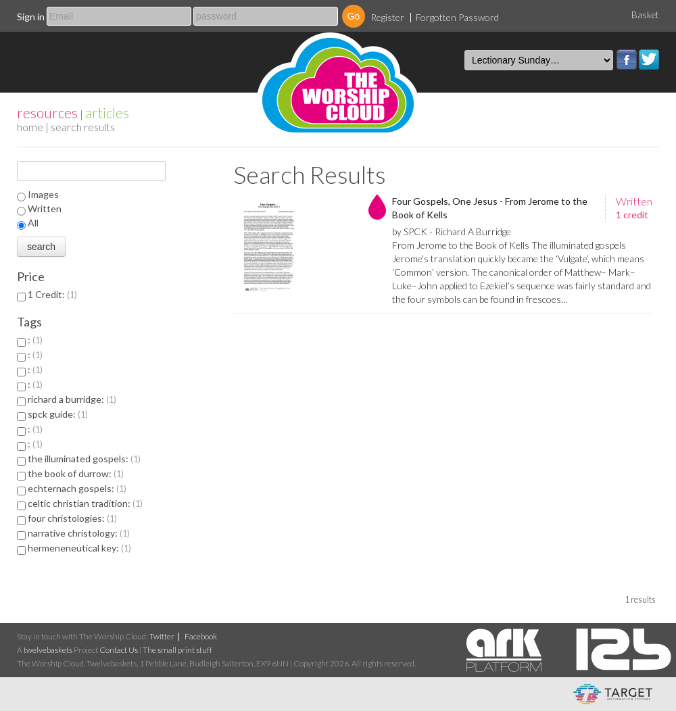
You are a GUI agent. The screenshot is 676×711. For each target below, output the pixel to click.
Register (387, 17)
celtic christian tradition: (85, 503)
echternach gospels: (77, 488)
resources (47, 112)
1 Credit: (52, 294)
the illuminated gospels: (84, 458)
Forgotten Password (457, 17)
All (33, 222)
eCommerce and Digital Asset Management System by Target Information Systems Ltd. (612, 694)
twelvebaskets (48, 650)
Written (45, 208)
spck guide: (58, 414)
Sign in (31, 16)
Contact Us (118, 650)
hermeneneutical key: (79, 548)
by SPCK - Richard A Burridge (451, 231)
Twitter (649, 59)
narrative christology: (79, 533)
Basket (645, 14)
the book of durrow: (76, 473)
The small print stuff (177, 650)
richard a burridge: (72, 399)
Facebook (627, 59)
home (30, 126)
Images (43, 194)
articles (107, 112)
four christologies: (72, 518)
